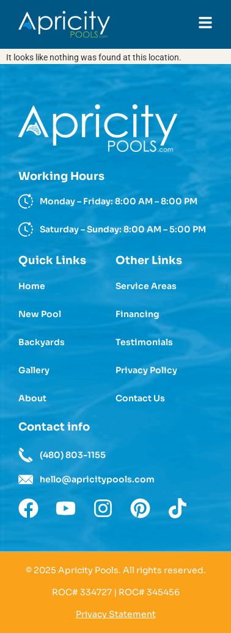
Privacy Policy (146, 370)
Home (31, 286)
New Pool (39, 314)
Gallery (34, 370)
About (32, 398)
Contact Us (140, 398)
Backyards (41, 342)
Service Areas (146, 286)
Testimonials (144, 342)
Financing (138, 314)
